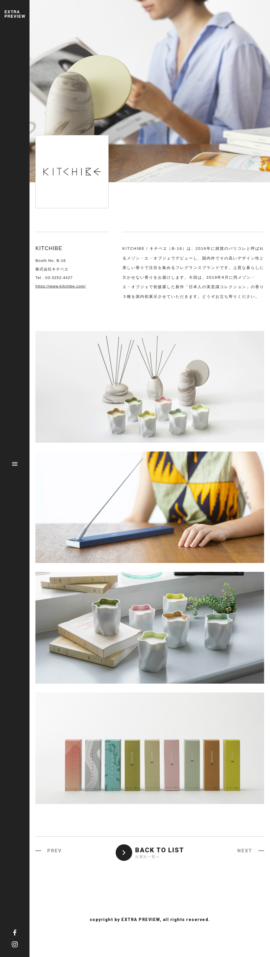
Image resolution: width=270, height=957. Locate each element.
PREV (54, 850)
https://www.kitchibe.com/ (60, 286)
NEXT (244, 850)
